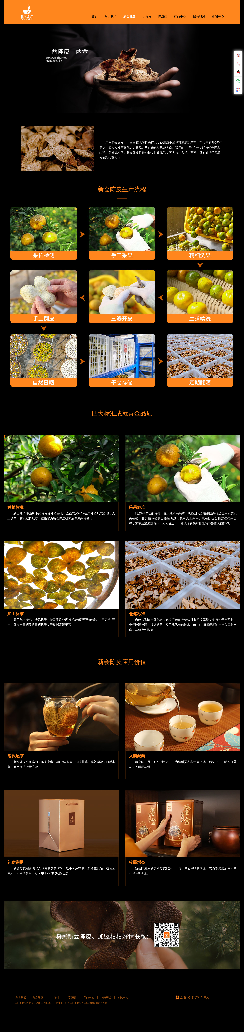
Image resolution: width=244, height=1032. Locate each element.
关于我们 (110, 16)
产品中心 (180, 16)
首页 (95, 16)
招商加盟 (199, 16)
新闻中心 (218, 16)
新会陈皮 (129, 16)
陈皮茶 (162, 16)
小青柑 (146, 16)
